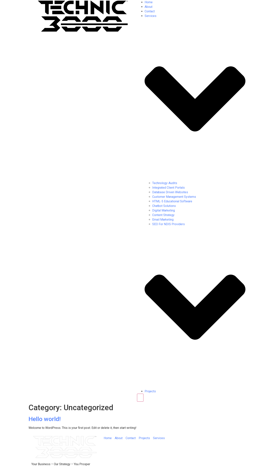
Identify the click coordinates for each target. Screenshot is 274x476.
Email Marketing (163, 219)
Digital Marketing (163, 210)
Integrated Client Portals (168, 187)
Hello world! (45, 419)
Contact (150, 11)
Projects (150, 391)
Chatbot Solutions (164, 206)
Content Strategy (163, 215)
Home (149, 2)
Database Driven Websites (170, 192)
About (148, 7)
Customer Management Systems (174, 197)
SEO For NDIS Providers (168, 224)
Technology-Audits (164, 183)
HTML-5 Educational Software (172, 201)
